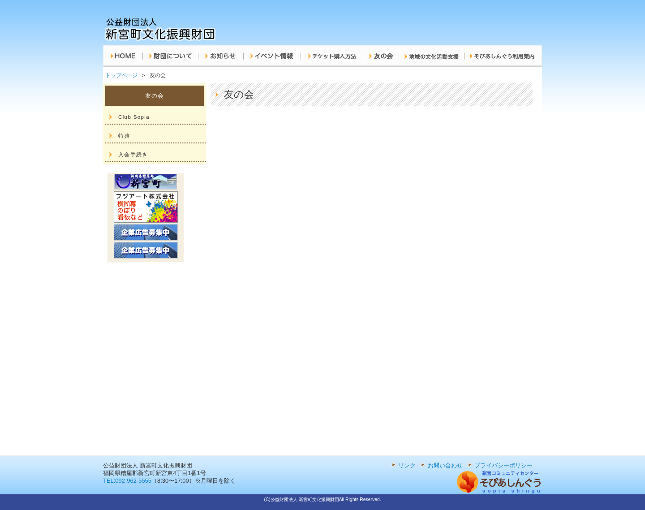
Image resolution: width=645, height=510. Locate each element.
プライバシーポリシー (503, 465)
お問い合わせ (445, 465)
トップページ (121, 75)
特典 (124, 135)
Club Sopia (134, 117)
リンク (407, 465)
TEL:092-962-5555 (127, 480)
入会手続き (133, 154)
